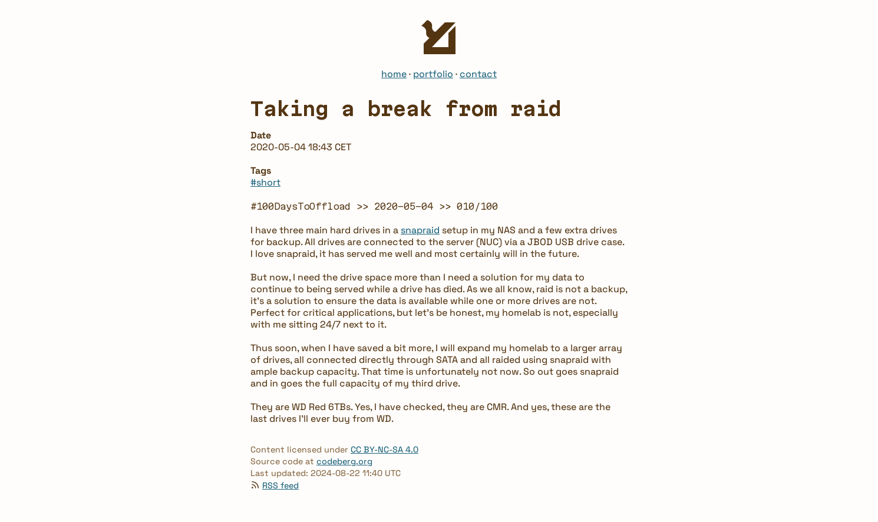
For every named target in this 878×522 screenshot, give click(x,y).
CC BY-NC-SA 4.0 (384, 449)
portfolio (433, 74)
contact (478, 74)
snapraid (420, 230)
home (394, 74)
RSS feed (280, 485)
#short (265, 182)
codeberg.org (344, 461)
